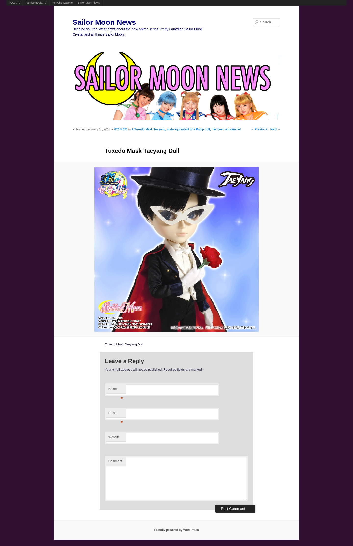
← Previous (259, 129)
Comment (115, 461)
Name (115, 390)
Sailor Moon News (89, 2)
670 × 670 (121, 129)
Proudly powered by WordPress (176, 530)
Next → (275, 129)
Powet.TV (15, 2)
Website (114, 437)
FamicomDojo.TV (36, 2)
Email (115, 414)
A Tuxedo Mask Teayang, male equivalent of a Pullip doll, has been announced (186, 129)
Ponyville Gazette (62, 2)
